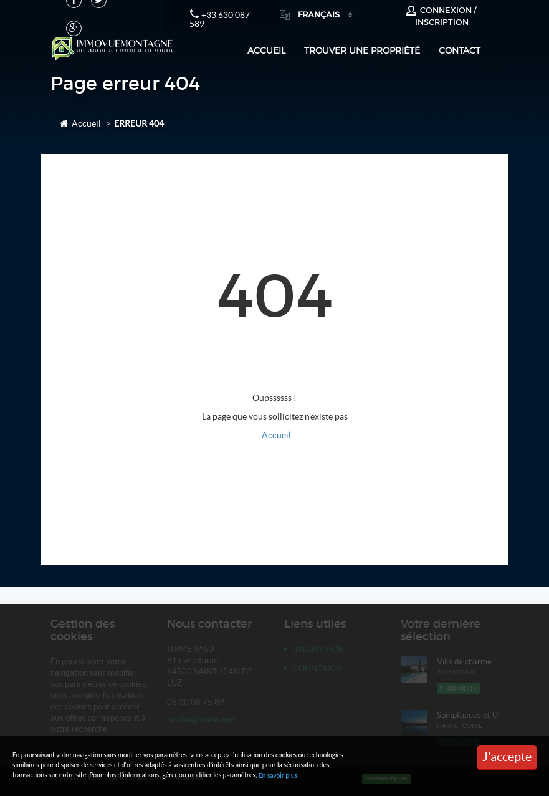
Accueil (266, 50)
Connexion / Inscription (441, 16)
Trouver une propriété (362, 50)
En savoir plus (278, 775)
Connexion (313, 668)
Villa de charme (464, 661)
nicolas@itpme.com (201, 719)
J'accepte (507, 757)
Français (310, 14)
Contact (459, 50)
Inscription (314, 649)
